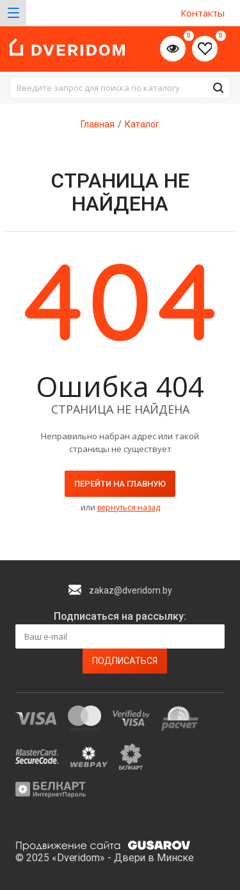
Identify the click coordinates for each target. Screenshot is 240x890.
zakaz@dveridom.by (130, 590)
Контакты (202, 12)
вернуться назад (128, 507)
